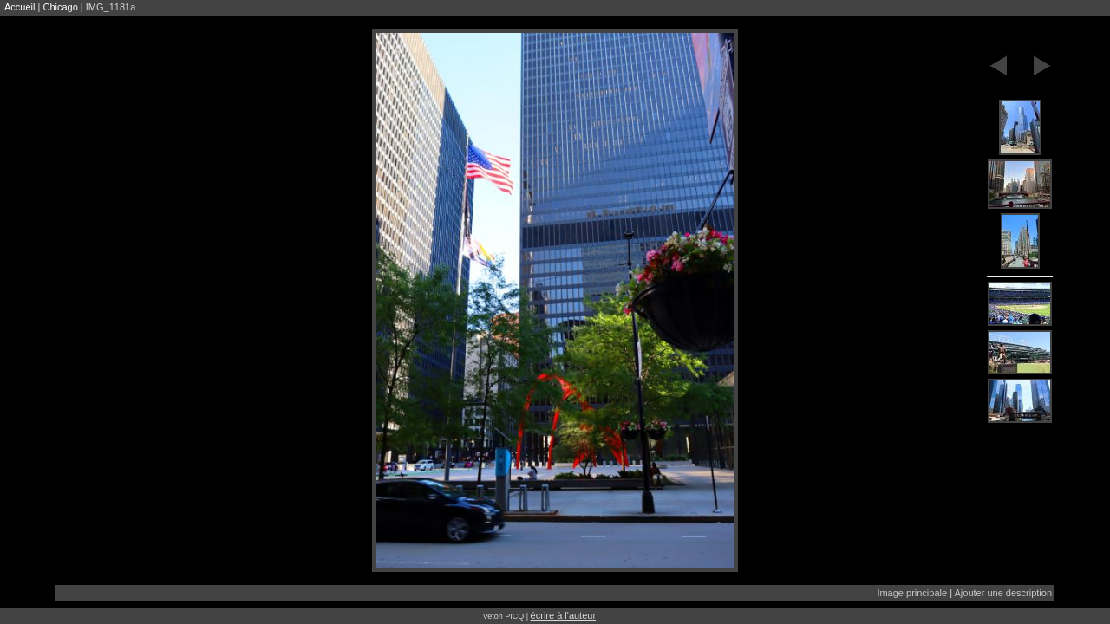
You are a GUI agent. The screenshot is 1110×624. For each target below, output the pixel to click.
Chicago (59, 7)
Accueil (19, 7)
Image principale (912, 593)
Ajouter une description (1003, 593)
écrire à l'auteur (563, 615)
